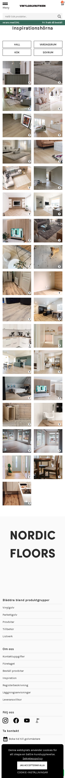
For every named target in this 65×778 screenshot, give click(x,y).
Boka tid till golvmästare (21, 738)
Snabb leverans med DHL (32, 22)
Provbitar (8, 622)
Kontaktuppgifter (14, 656)
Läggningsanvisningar (17, 692)
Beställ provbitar (13, 670)
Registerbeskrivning (15, 685)
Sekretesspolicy (32, 758)
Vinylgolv (8, 607)
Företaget (9, 663)
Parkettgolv (10, 614)
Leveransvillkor (12, 699)
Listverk (8, 636)
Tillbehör (8, 629)
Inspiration (9, 678)
